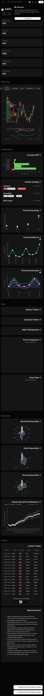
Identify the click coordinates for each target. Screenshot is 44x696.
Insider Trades (7, 14)
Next (30, 602)
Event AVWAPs (7, 88)
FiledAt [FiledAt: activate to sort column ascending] (7, 550)
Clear (38, 88)
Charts (9, 13)
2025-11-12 (7, 594)
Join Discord (27, 18)
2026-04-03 (7, 559)
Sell (20, 553)
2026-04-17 (7, 553)
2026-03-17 (7, 591)
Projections (15, 88)
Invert (22, 88)
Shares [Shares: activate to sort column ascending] (29, 550)
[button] (29, 2)
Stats (4, 13)
